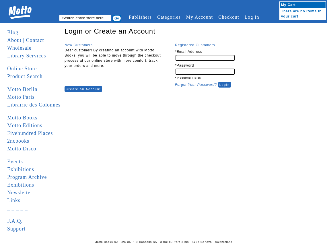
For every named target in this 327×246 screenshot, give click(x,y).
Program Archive (27, 177)
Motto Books (22, 118)
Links (13, 200)
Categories (169, 17)
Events (15, 161)
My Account (199, 17)
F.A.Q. (15, 221)
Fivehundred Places (30, 133)
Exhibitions (20, 169)
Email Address (188, 52)
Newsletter (19, 192)
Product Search (24, 76)
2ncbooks (18, 141)
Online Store (22, 68)
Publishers (140, 17)
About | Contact (25, 40)
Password (184, 65)
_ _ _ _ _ (17, 208)
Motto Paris (21, 97)
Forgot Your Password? (196, 85)
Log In (251, 17)
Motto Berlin (22, 89)
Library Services (26, 56)
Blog (12, 32)
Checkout (228, 17)
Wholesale (19, 48)
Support (16, 229)
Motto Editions (24, 125)
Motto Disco (21, 149)
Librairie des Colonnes (34, 105)
